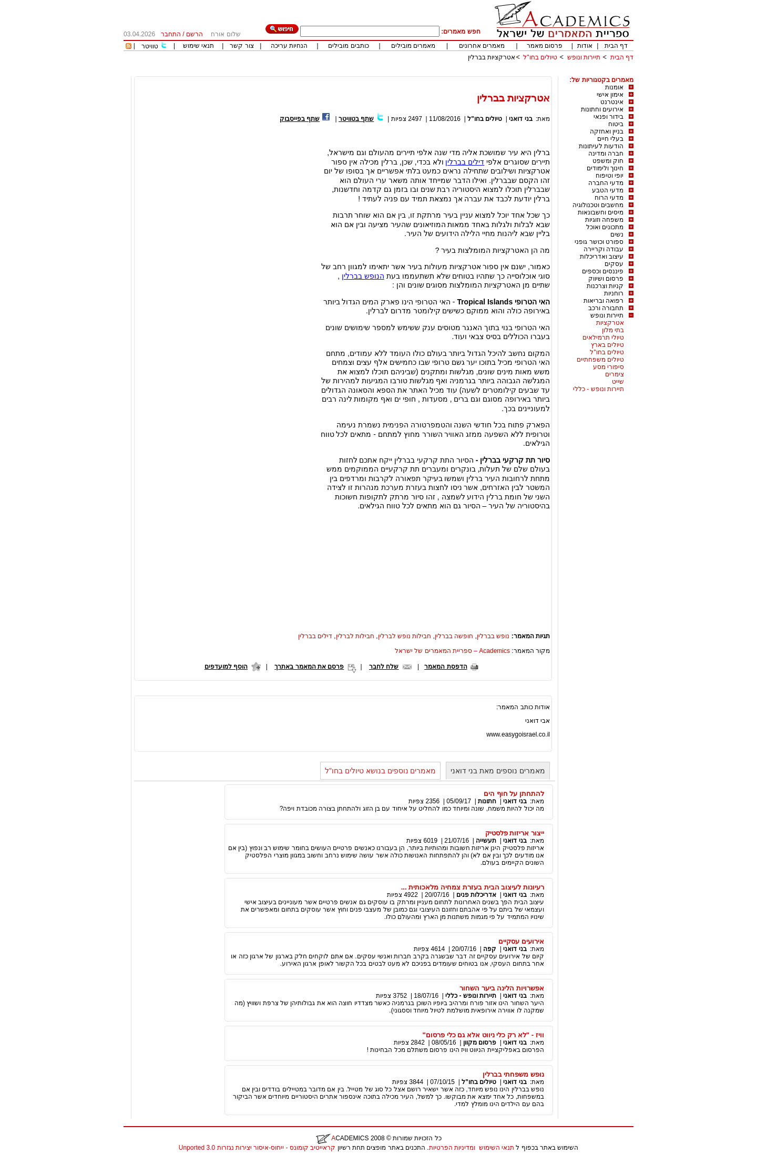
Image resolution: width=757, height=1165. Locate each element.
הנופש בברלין (363, 276)
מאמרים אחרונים (482, 45)
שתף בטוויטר (356, 118)
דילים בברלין (464, 162)
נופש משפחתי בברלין (513, 1074)
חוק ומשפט (607, 161)
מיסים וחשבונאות (600, 212)
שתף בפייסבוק (300, 118)
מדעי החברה (605, 183)
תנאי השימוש (496, 1147)
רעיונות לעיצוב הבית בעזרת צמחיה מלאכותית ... (472, 887)
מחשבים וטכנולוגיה (597, 205)
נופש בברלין (493, 636)
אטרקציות (610, 322)
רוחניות (613, 293)
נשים (616, 234)
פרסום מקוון (479, 1042)
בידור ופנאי (608, 116)
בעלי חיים (610, 138)
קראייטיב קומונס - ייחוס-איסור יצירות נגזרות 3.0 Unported (257, 1147)
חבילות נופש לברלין (405, 636)
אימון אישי (610, 94)
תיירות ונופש (583, 57)
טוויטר (149, 46)
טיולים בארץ (607, 345)
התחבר (171, 34)
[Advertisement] (442, 72)
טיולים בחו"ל (540, 57)
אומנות (614, 87)
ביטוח (615, 124)
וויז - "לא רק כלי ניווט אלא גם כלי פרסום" (483, 1035)
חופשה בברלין (454, 636)
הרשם (194, 34)
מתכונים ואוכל (604, 227)
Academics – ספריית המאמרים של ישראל (452, 651)
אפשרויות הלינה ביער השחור (501, 988)
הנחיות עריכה (289, 45)
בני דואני (520, 118)
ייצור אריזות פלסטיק (514, 833)
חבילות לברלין (355, 636)
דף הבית (616, 45)
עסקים (614, 264)
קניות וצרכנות (605, 286)
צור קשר (241, 45)
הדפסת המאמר (445, 666)
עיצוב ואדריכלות (601, 256)
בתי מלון (613, 330)
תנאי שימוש (198, 45)
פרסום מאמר (544, 45)
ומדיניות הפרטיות (452, 1147)
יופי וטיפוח (609, 175)
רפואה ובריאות (603, 300)
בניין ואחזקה (606, 131)
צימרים (614, 374)
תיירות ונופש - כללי (598, 389)
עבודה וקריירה (603, 249)
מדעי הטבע (607, 190)
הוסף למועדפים (226, 666)
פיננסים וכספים (602, 271)
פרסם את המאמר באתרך (309, 666)
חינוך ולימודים (605, 168)
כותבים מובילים (348, 45)
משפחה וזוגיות (604, 219)
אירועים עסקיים (521, 941)
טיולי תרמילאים (603, 337)
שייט (618, 381)
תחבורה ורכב (605, 308)
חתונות (487, 801)
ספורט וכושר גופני (599, 242)
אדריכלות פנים (476, 894)
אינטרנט (611, 102)
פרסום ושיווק (605, 278)
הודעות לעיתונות (601, 146)
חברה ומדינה (605, 153)
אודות (584, 45)
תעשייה (486, 840)
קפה (489, 949)
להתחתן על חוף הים (514, 794)
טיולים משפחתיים (600, 359)
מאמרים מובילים (413, 45)
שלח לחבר (383, 666)
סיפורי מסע (608, 367)
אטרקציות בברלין (491, 57)
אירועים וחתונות (602, 109)
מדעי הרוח (609, 197)
